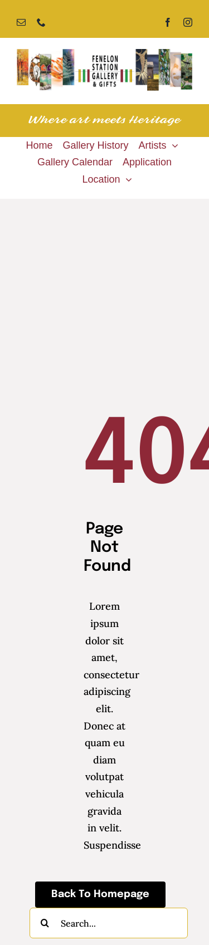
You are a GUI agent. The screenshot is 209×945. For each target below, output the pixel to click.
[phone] (41, 22)
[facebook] (167, 22)
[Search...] (109, 923)
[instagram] (187, 22)
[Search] (45, 923)
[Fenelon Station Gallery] (104, 53)
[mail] (21, 22)
